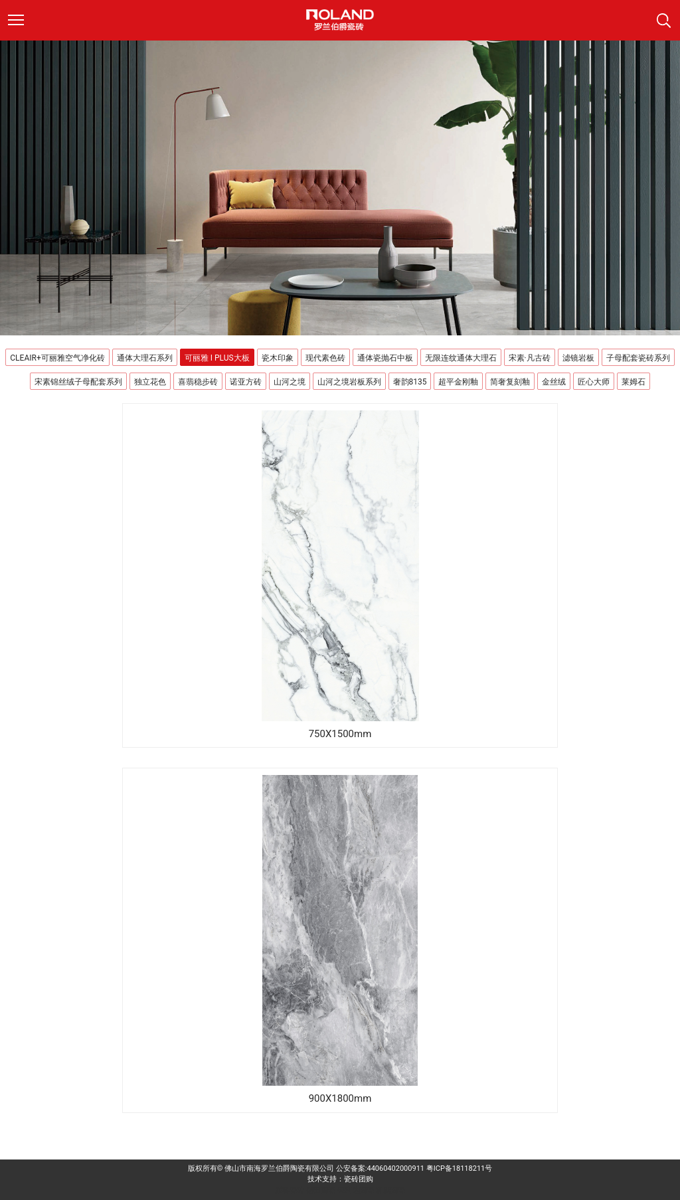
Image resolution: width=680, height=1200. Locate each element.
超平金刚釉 (458, 381)
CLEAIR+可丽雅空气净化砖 (57, 358)
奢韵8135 (410, 381)
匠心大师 (594, 381)
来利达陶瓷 (355, 1190)
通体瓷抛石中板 (385, 358)
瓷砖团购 (358, 1179)
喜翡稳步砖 (198, 381)
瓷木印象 (278, 358)
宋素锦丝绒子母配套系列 (78, 381)
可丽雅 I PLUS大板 (217, 358)
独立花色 (150, 381)
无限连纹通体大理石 (461, 358)
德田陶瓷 (320, 1190)
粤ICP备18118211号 (459, 1168)
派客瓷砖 (289, 1190)
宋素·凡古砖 (530, 358)
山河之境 (289, 381)
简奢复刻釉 (510, 381)
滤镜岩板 (578, 358)
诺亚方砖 (246, 381)
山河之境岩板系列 (349, 381)
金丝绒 (554, 381)
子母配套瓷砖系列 (638, 358)
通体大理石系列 (145, 358)
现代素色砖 (325, 358)
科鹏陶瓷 (390, 1190)
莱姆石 (633, 381)
